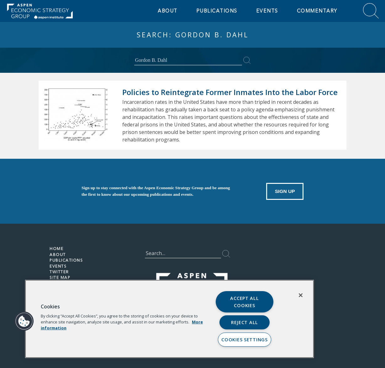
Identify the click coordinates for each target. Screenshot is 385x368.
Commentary (317, 10)
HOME (56, 249)
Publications (216, 10)
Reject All (244, 322)
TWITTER (59, 271)
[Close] (301, 295)
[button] (24, 321)
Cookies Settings (244, 340)
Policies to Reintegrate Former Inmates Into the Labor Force (230, 92)
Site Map (60, 277)
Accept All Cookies (244, 301)
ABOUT (167, 10)
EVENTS (267, 10)
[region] (169, 319)
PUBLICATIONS (66, 260)
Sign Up (285, 191)
